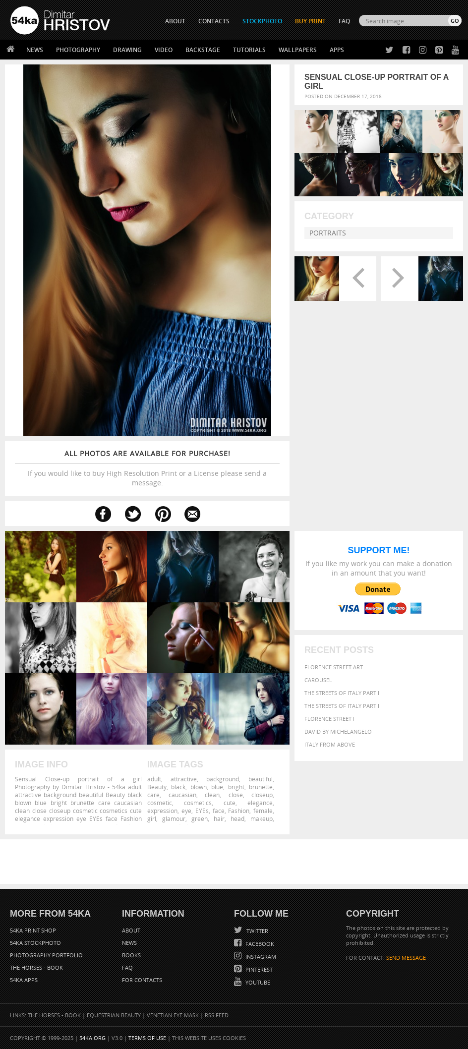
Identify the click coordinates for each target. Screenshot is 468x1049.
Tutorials (249, 50)
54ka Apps (24, 980)
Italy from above (329, 744)
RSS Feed (217, 1015)
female (263, 811)
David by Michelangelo (338, 731)
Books (131, 955)
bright (236, 787)
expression (162, 811)
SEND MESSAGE (406, 957)
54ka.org (92, 1038)
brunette (261, 787)
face (219, 811)
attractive (184, 779)
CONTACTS (214, 21)
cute (229, 803)
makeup (261, 818)
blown (198, 787)
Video (164, 50)
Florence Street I (329, 718)
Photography (78, 50)
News (34, 50)
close (236, 795)
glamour (173, 818)
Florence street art (333, 667)
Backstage (202, 50)
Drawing (127, 50)
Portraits (327, 232)
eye (186, 811)
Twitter (256, 930)
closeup (262, 795)
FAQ (344, 21)
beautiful (260, 779)
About (131, 930)
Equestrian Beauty (114, 1015)
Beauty (157, 787)
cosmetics (198, 803)
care (153, 795)
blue (217, 787)
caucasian (182, 795)
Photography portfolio (46, 955)
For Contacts (142, 980)
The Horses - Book (36, 967)
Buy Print (310, 21)
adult (154, 779)
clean (212, 795)
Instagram (260, 956)
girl (151, 818)
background (222, 779)
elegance (260, 803)
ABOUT (175, 21)
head (237, 818)
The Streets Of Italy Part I (341, 705)
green (199, 818)
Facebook (259, 943)
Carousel (318, 680)
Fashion (238, 811)
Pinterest (258, 969)
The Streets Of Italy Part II (342, 693)
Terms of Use (147, 1038)
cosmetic (159, 803)
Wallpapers (298, 50)
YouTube (257, 982)
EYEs (202, 811)
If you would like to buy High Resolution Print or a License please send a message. (147, 468)
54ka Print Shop (33, 930)
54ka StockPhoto (35, 942)
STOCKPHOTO (262, 21)
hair (219, 818)
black (178, 787)
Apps (337, 50)
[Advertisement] (236, 861)
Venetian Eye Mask (173, 1015)
